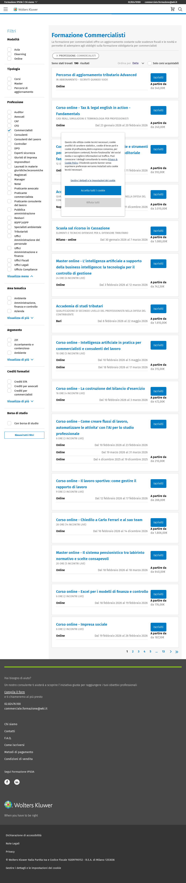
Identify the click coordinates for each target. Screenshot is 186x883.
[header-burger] (5, 9)
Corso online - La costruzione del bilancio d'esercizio (100, 388)
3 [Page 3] (138, 651)
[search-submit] (180, 9)
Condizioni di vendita (18, 759)
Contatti (9, 731)
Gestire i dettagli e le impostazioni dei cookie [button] (93, 180)
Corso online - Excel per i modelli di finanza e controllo (102, 591)
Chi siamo (10, 724)
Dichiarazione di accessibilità (23, 835)
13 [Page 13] (163, 651)
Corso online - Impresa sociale (81, 624)
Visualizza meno (18, 276)
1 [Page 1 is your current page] (127, 651)
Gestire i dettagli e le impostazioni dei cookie (33, 868)
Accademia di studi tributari (79, 306)
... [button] (156, 651)
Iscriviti (158, 77)
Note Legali (12, 843)
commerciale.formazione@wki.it (161, 2)
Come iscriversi (14, 745)
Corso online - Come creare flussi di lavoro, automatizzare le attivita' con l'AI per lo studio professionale (95, 427)
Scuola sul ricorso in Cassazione (83, 228)
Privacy (10, 851)
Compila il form (14, 692)
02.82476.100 (12, 704)
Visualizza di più (18, 318)
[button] (93, 190)
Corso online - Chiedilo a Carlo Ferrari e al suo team (99, 520)
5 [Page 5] (150, 651)
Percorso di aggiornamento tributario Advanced (96, 75)
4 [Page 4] (144, 651)
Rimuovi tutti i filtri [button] (24, 435)
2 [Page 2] (133, 651)
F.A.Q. (7, 738)
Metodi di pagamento (18, 752)
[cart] (173, 9)
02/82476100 (134, 2)
